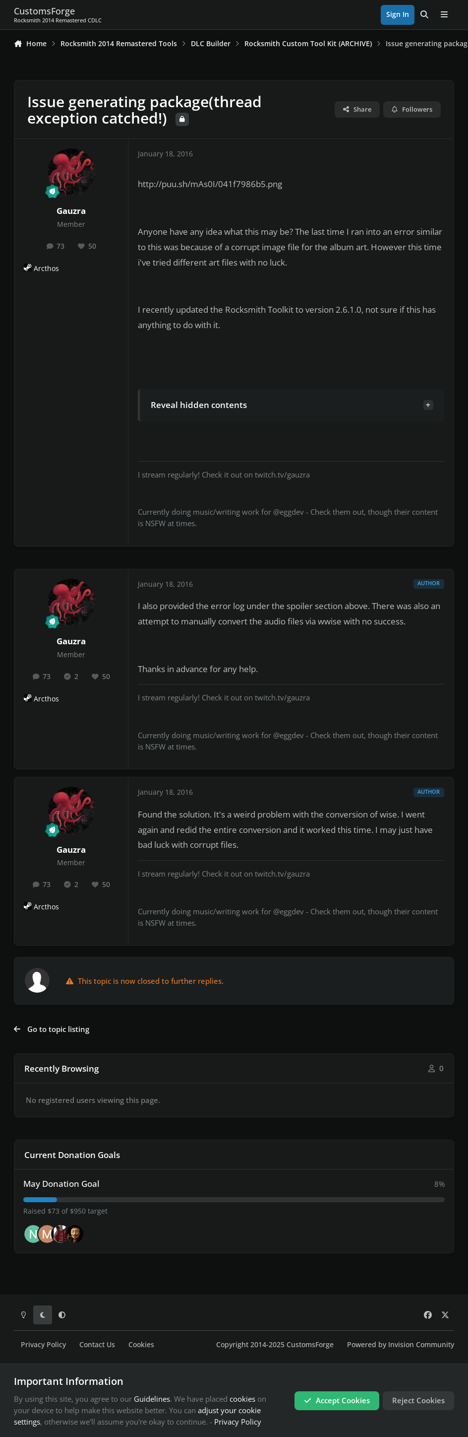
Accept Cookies (337, 1400)
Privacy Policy (43, 1344)
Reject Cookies (418, 1400)
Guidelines (152, 1399)
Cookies (141, 1344)
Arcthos (46, 268)
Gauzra (71, 210)
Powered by (400, 1344)
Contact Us (97, 1344)
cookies (242, 1399)
